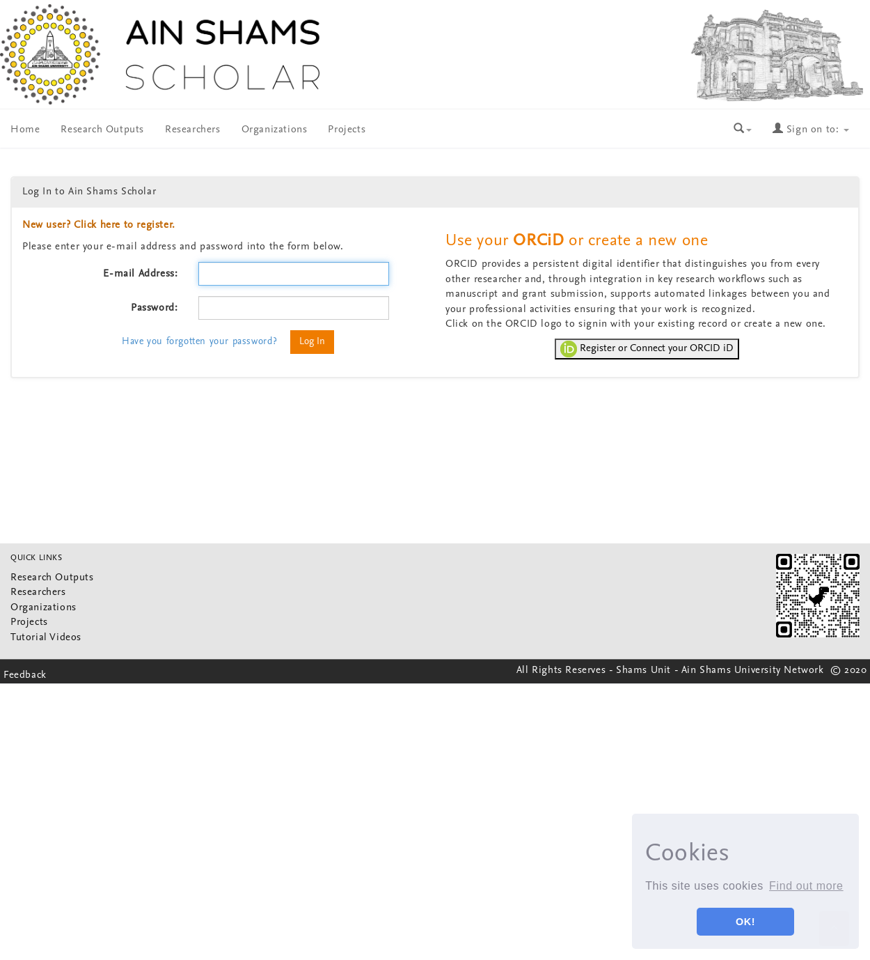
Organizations (275, 130)
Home (25, 130)
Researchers (193, 130)
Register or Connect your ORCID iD (647, 349)
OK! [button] (745, 921)
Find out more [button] (806, 886)
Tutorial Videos (45, 638)
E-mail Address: (140, 274)
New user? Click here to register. (98, 225)
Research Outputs (102, 130)
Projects (346, 130)
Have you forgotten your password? (200, 341)
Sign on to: (811, 130)
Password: (154, 308)
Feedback (25, 675)
